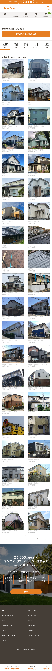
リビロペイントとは (33, 635)
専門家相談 (26, 15)
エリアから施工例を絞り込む (26, 34)
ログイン (4, 620)
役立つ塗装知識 (32, 615)
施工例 (36, 15)
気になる (47, 14)
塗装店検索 (16, 15)
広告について (5, 630)
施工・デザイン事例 (7, 615)
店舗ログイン (5, 640)
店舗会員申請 (31, 625)
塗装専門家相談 (32, 610)
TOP (5, 15)
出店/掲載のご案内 (7, 625)
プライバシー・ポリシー (8, 635)
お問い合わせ (31, 620)
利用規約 (30, 630)
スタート (26, 592)
